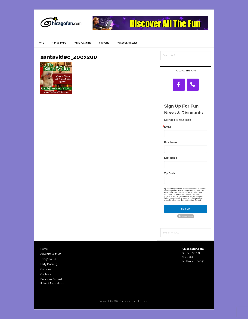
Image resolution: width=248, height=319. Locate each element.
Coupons (45, 269)
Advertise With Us (50, 253)
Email (167, 127)
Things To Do (48, 259)
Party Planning (48, 264)
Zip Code (169, 173)
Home (44, 248)
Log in (146, 301)
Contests (45, 274)
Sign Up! (185, 208)
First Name (170, 142)
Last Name (170, 158)
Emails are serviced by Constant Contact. (185, 200)
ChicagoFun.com (60, 23)
